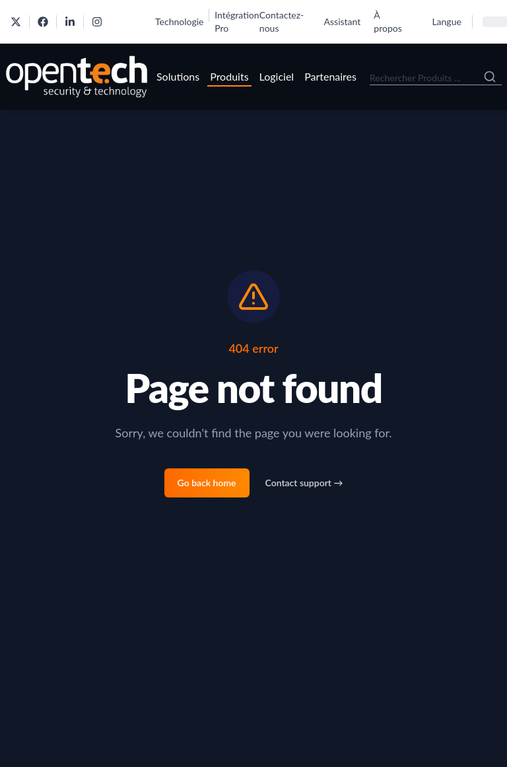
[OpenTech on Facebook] (43, 21)
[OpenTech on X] (16, 21)
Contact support (304, 482)
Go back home (207, 482)
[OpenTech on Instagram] (97, 21)
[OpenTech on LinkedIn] (70, 21)
